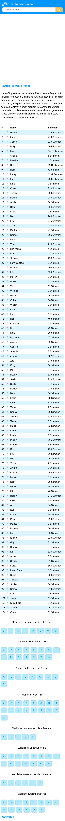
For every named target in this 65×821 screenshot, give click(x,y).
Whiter (13, 305)
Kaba (13, 211)
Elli (11, 491)
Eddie (13, 398)
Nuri (12, 510)
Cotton (13, 300)
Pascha (14, 160)
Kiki (12, 552)
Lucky (13, 174)
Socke (13, 584)
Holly (12, 146)
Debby (13, 444)
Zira (12, 361)
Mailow (13, 277)
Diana (13, 514)
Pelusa (13, 519)
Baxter (13, 388)
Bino (12, 393)
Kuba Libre (15, 603)
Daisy (13, 566)
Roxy (12, 449)
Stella (13, 379)
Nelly (12, 482)
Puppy (13, 440)
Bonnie (13, 197)
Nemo (13, 253)
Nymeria (14, 337)
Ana (12, 505)
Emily (13, 281)
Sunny (13, 607)
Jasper (13, 342)
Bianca (13, 267)
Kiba (12, 402)
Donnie (14, 547)
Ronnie (14, 412)
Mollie (13, 533)
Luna (12, 179)
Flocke (13, 239)
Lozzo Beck (16, 570)
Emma (13, 538)
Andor (13, 556)
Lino (12, 454)
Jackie (13, 142)
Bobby (13, 496)
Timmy (13, 193)
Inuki (12, 314)
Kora (12, 328)
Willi (12, 286)
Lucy (12, 137)
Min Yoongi (15, 249)
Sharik (13, 156)
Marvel (13, 477)
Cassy (13, 500)
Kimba (13, 230)
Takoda (14, 579)
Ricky (13, 295)
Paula (13, 486)
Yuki (12, 244)
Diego (13, 575)
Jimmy (13, 356)
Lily (12, 272)
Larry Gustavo (17, 263)
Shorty (13, 561)
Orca (12, 309)
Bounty (13, 375)
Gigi (12, 542)
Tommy (14, 416)
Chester (14, 472)
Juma (13, 598)
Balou (13, 207)
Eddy (12, 365)
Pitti (12, 370)
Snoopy (14, 258)
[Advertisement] (32, 48)
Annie (13, 202)
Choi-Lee (15, 323)
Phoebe (14, 528)
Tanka (13, 407)
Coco (13, 188)
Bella (12, 165)
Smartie (14, 351)
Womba (14, 291)
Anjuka (13, 468)
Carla (13, 612)
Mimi (12, 151)
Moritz (13, 426)
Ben (12, 216)
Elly (12, 458)
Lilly (12, 221)
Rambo (14, 235)
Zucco (13, 463)
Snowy (13, 589)
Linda (13, 430)
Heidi (12, 170)
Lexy (12, 333)
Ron (12, 319)
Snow (13, 225)
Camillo (14, 347)
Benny (13, 132)
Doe (12, 593)
